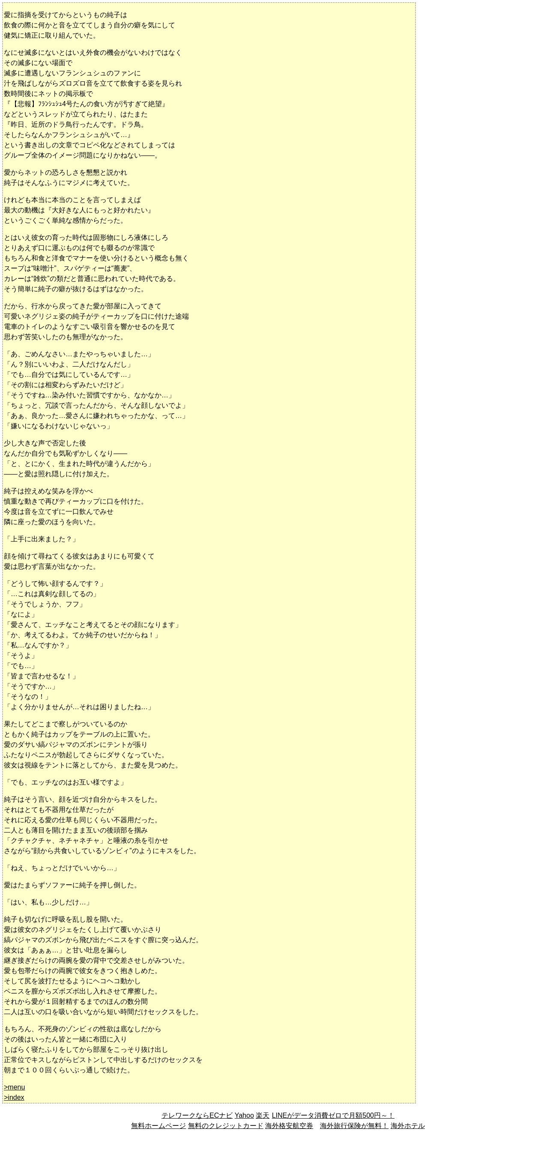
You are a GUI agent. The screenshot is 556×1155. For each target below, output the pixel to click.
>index (14, 1097)
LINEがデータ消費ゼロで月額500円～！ (333, 1115)
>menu (14, 1087)
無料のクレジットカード (225, 1125)
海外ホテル (408, 1125)
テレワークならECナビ (197, 1115)
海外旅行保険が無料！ (354, 1125)
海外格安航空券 (289, 1125)
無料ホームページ (158, 1125)
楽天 (262, 1115)
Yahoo (244, 1115)
